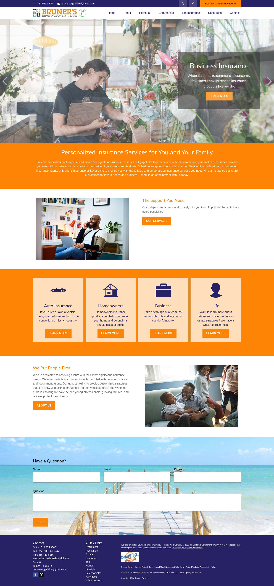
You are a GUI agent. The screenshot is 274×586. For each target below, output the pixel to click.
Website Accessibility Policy (204, 567)
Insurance (91, 558)
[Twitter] (183, 3)
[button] (111, 13)
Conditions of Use (156, 567)
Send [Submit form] (40, 522)
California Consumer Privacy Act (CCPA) (210, 545)
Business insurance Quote (220, 3)
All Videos (91, 576)
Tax (88, 561)
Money (89, 565)
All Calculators (94, 580)
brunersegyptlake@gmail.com (75, 3)
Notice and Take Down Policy (178, 567)
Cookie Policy (141, 567)
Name (37, 469)
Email (107, 469)
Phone (178, 469)
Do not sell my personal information (187, 548)
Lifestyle (90, 569)
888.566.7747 (51, 551)
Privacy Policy (127, 567)
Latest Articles (93, 573)
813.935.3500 (43, 3)
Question (38, 491)
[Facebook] (193, 3)
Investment (92, 550)
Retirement (92, 547)
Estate (89, 554)
